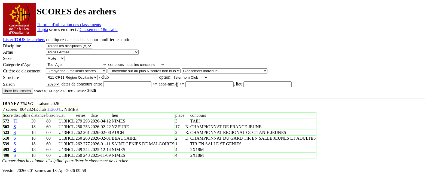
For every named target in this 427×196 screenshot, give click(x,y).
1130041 (54, 109)
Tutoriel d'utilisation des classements (69, 24)
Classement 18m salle (99, 29)
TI (15, 121)
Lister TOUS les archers (24, 39)
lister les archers (17, 91)
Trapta (42, 29)
